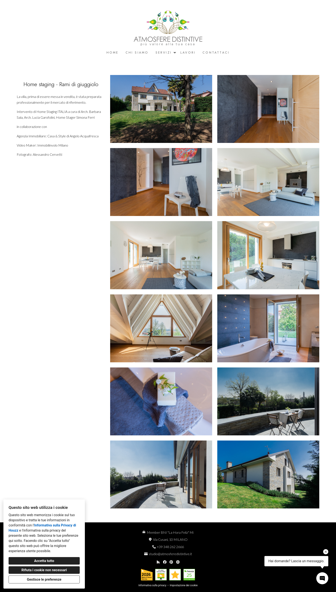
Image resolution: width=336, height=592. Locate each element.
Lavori (188, 52)
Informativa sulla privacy (152, 585)
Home (112, 52)
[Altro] (177, 562)
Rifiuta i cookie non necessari (44, 570)
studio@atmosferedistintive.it (170, 554)
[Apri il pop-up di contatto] (322, 578)
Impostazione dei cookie (184, 585)
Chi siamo (137, 52)
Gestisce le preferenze (44, 579)
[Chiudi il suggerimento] (325, 551)
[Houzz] (158, 562)
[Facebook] (164, 562)
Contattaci (216, 52)
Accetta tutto (44, 561)
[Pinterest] (171, 562)
